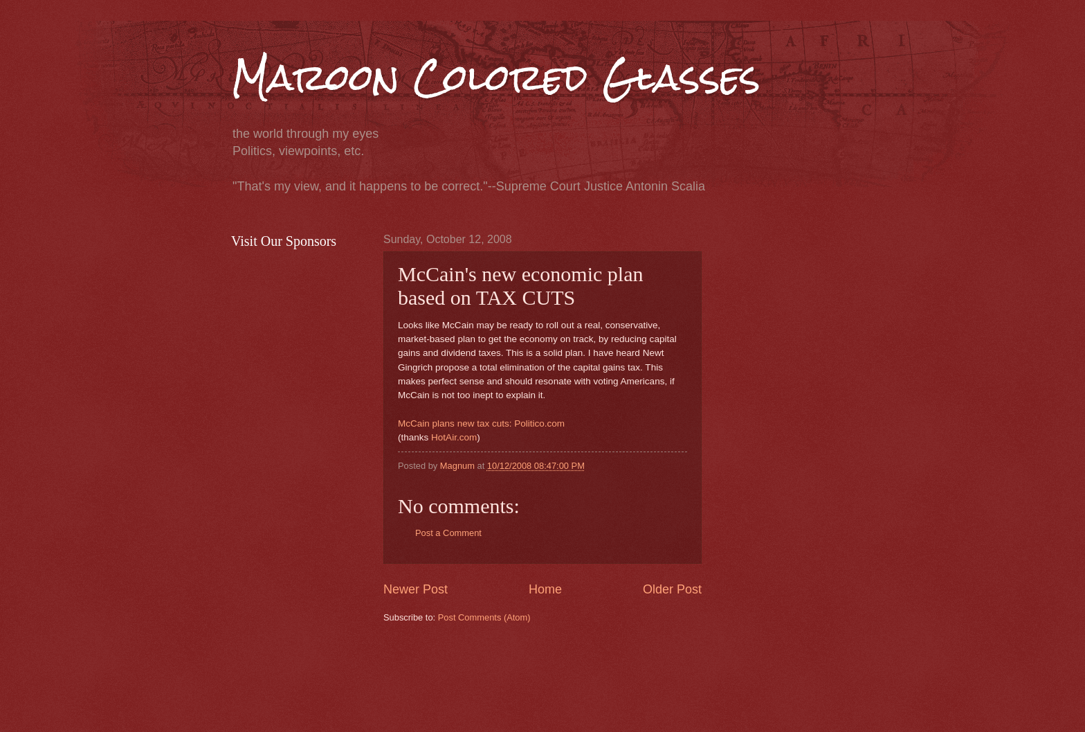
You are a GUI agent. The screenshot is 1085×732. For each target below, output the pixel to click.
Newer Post (415, 589)
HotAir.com (454, 437)
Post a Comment (448, 533)
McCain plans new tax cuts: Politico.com (481, 423)
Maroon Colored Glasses (495, 77)
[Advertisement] (635, 676)
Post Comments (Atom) (484, 617)
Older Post (672, 589)
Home (545, 589)
